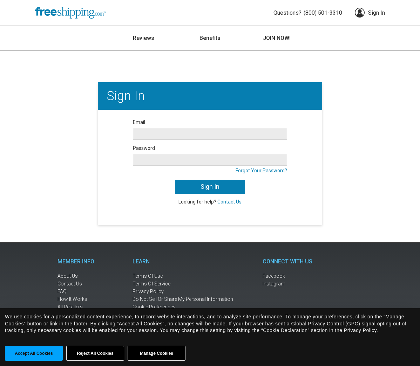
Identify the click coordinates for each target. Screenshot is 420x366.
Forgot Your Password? (261, 170)
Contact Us (229, 202)
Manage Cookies (156, 353)
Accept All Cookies (34, 353)
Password (144, 148)
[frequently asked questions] (80, 291)
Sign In (370, 13)
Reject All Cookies (95, 353)
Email (139, 122)
